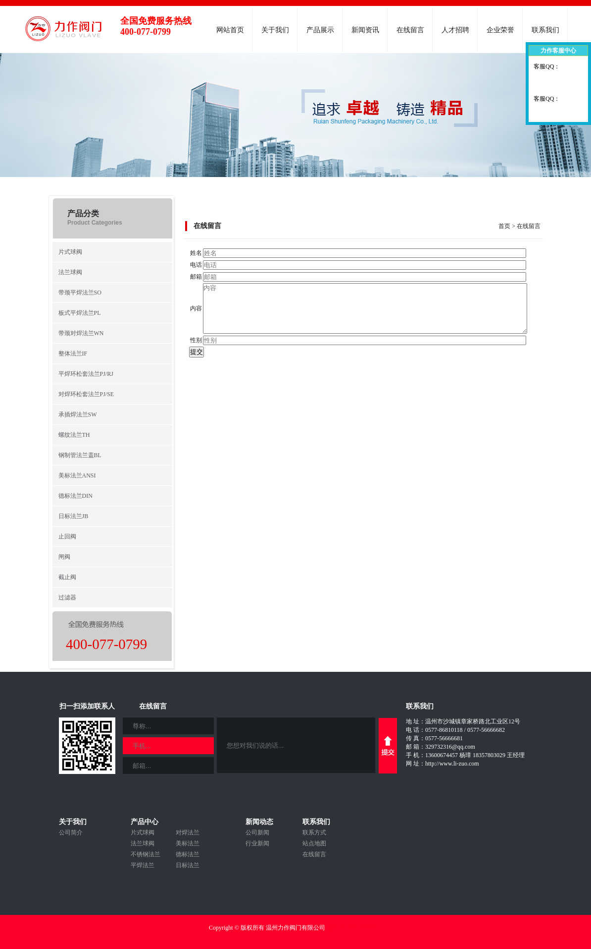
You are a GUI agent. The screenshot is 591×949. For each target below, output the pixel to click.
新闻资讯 (365, 30)
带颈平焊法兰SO (79, 292)
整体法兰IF (73, 353)
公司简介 (71, 832)
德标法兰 (187, 854)
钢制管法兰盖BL (79, 455)
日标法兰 (187, 865)
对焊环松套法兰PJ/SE (86, 394)
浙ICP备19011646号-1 (354, 927)
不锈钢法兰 (145, 854)
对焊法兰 (187, 832)
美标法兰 (187, 843)
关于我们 (275, 30)
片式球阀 (70, 251)
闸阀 (64, 556)
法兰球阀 (70, 272)
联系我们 (545, 30)
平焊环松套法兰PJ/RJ (85, 373)
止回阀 (67, 536)
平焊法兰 (142, 865)
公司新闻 (257, 832)
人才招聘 (455, 30)
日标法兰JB (73, 516)
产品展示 (320, 30)
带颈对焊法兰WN (81, 333)
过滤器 (67, 597)
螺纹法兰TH (74, 434)
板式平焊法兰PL (79, 312)
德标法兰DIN (75, 495)
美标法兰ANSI (77, 475)
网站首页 (230, 30)
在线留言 (410, 30)
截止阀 (67, 577)
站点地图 (314, 843)
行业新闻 (257, 843)
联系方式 (314, 832)
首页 (504, 226)
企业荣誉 (500, 30)
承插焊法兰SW (77, 414)
